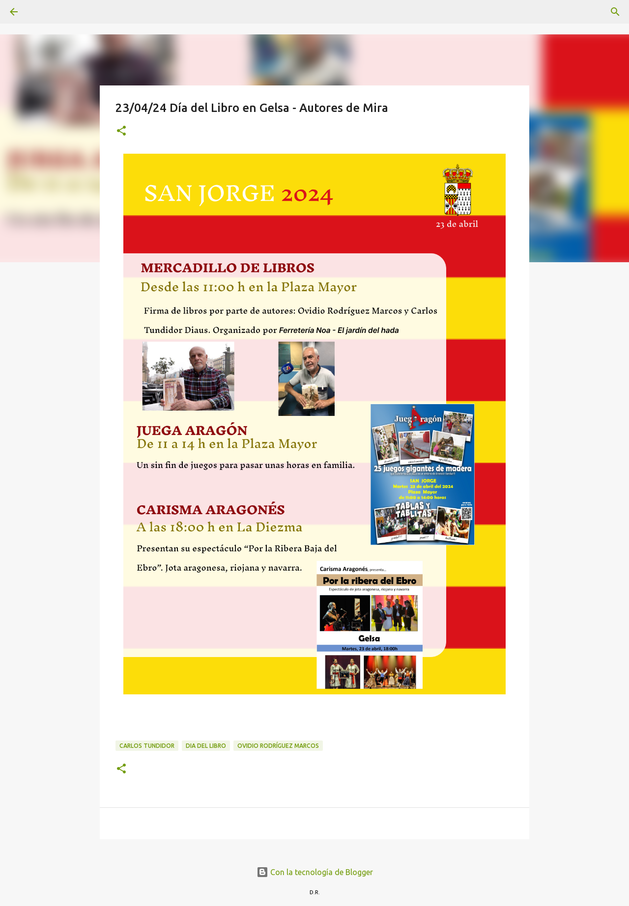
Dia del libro (206, 745)
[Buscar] (41, 12)
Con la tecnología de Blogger (315, 872)
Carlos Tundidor (146, 745)
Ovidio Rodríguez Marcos (278, 745)
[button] (121, 131)
